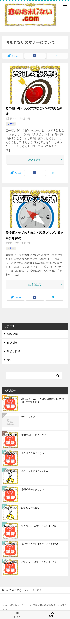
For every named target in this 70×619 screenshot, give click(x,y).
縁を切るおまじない (31, 507)
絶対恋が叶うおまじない (33, 435)
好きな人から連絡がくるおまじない (39, 526)
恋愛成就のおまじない (32, 489)
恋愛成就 (12, 333)
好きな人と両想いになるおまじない (39, 562)
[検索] (34, 375)
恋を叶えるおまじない (32, 453)
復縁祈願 (12, 342)
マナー (10, 124)
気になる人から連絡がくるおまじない (40, 544)
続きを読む (45, 159)
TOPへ (52, 615)
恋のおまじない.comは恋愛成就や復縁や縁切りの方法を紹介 (42, 400)
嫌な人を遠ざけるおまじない (36, 471)
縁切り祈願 (13, 351)
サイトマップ (28, 417)
